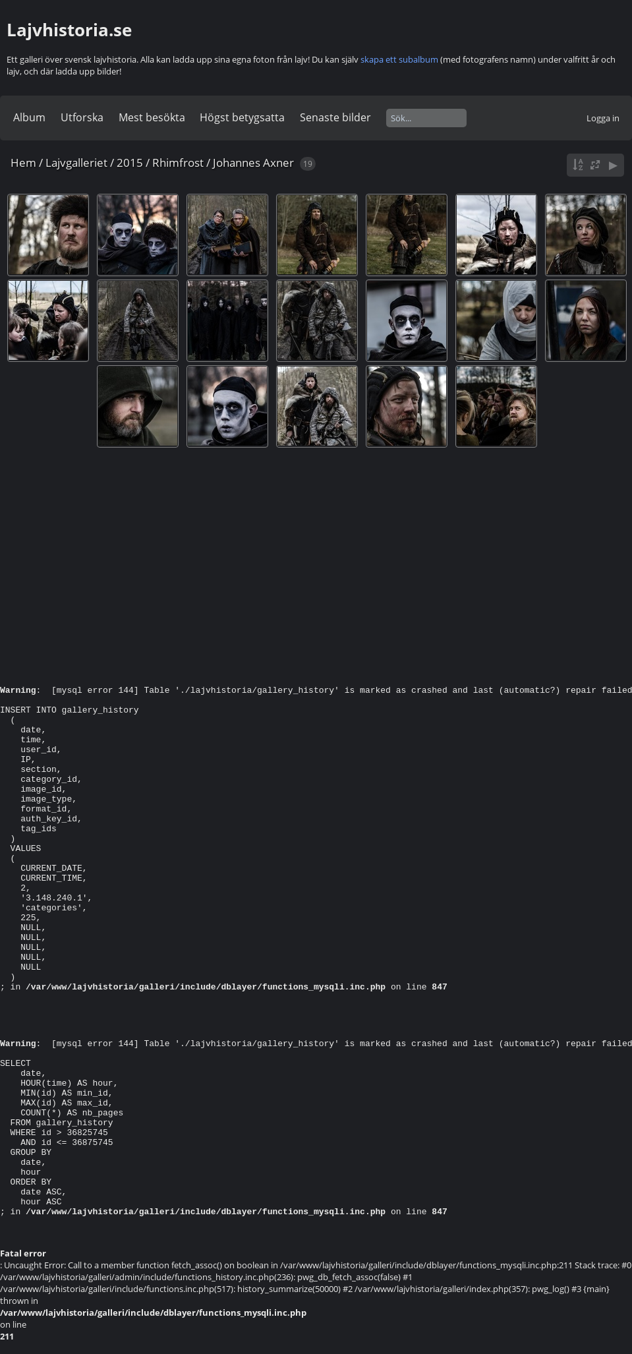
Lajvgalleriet (76, 162)
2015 (130, 162)
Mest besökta (152, 117)
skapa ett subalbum (399, 59)
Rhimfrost (178, 162)
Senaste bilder (335, 117)
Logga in (603, 118)
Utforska (82, 117)
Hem (23, 162)
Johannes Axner (253, 162)
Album (29, 117)
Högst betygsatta (242, 117)
